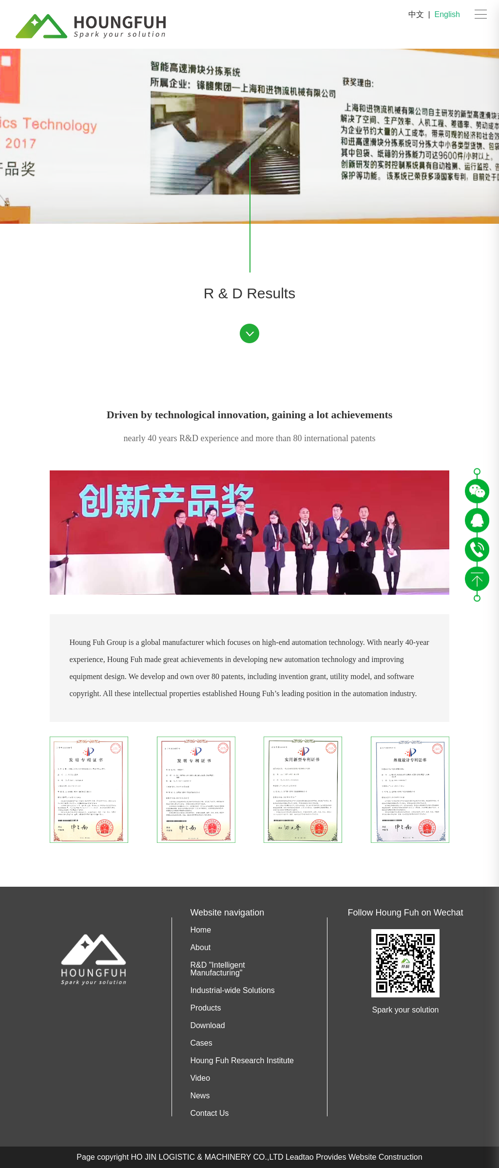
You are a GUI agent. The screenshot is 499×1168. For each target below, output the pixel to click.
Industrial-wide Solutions (232, 990)
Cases (201, 1043)
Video (200, 1078)
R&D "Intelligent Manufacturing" (217, 969)
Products (205, 1008)
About (200, 948)
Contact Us (209, 1113)
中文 (416, 14)
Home (200, 930)
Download (207, 1026)
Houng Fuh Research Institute (242, 1061)
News (200, 1096)
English (447, 14)
